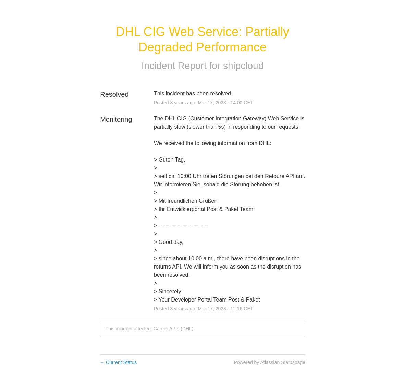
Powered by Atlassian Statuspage (269, 362)
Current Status (118, 362)
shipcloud (243, 65)
